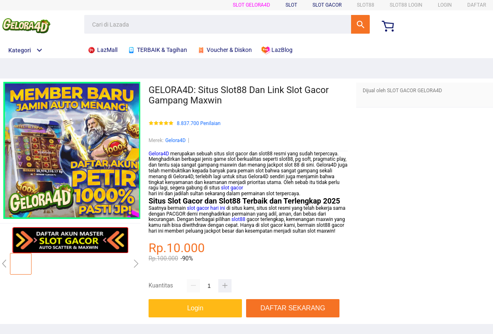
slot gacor (232, 188)
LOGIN (445, 5)
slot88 (238, 219)
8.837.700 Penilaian (198, 123)
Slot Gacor (327, 5)
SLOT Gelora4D (251, 5)
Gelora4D (175, 140)
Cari (360, 24)
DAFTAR (476, 5)
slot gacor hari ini (206, 208)
